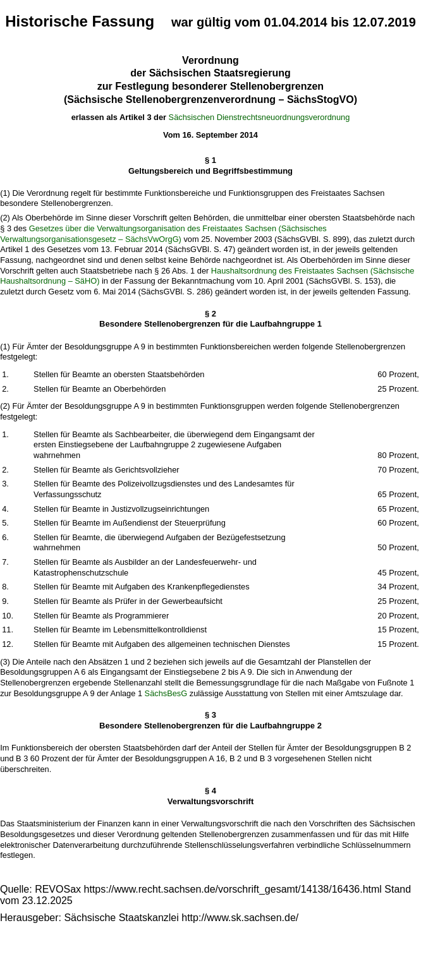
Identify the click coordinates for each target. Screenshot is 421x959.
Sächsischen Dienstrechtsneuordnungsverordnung (259, 117)
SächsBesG (166, 693)
